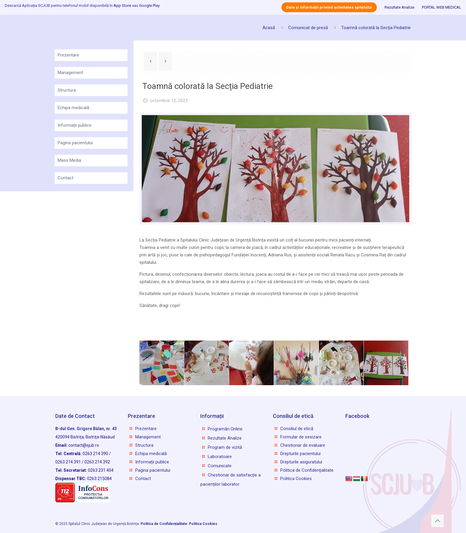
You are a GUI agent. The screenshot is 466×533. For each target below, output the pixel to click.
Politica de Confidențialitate (306, 470)
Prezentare (68, 55)
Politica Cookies (296, 478)
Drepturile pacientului (300, 453)
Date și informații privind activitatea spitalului (329, 7)
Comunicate (220, 465)
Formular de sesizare (301, 437)
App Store (122, 5)
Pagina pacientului (75, 142)
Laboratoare (220, 456)
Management (70, 72)
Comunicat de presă (308, 27)
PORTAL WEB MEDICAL (441, 7)
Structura (67, 90)
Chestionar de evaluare (302, 445)
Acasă (268, 27)
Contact (65, 178)
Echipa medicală (73, 107)
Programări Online (225, 429)
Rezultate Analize (399, 7)
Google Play (149, 5)
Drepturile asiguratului (301, 462)
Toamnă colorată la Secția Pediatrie (376, 27)
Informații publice (75, 125)
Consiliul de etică (296, 428)
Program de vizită (225, 447)
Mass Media (69, 160)
